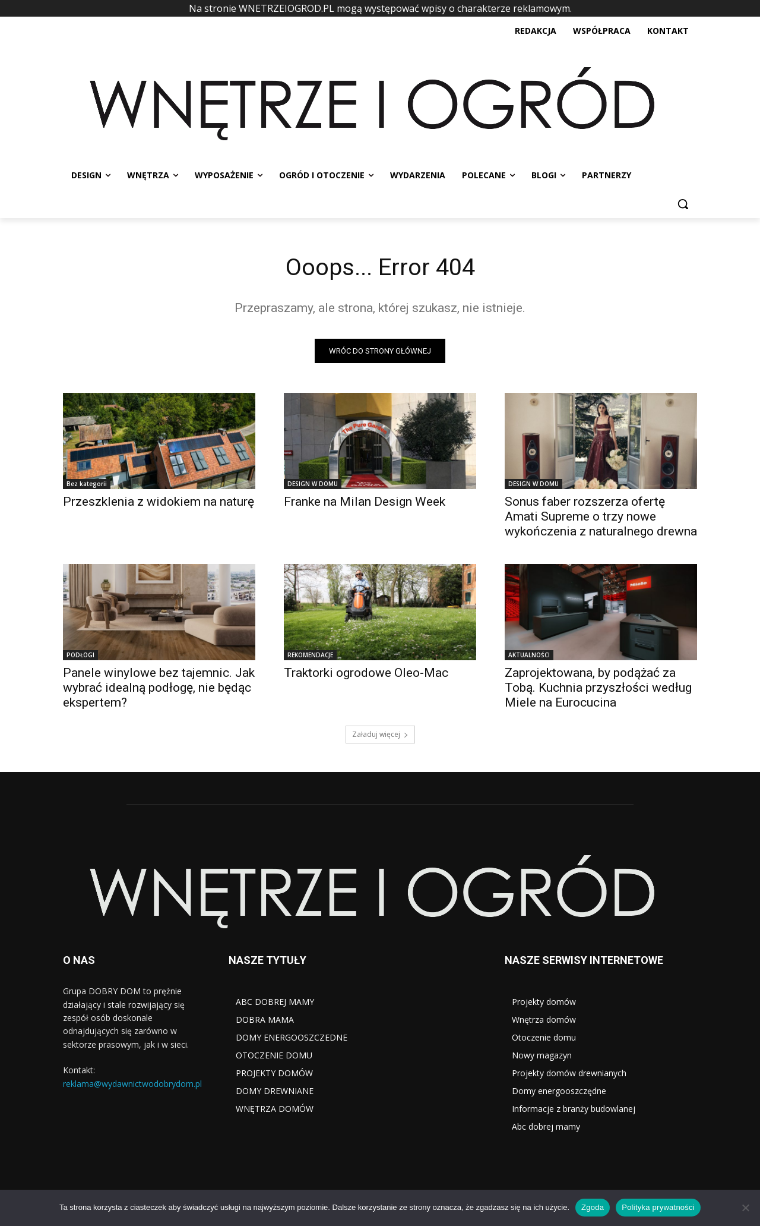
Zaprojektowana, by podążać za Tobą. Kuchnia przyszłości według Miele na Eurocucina (598, 688)
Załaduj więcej (380, 734)
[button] (683, 204)
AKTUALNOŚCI (529, 655)
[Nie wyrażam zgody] (745, 1208)
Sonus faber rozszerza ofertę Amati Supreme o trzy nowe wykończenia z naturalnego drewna (601, 516)
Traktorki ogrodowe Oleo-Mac (366, 673)
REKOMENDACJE (310, 655)
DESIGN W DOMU (312, 484)
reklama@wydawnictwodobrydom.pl (132, 1083)
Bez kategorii (86, 484)
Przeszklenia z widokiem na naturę (158, 501)
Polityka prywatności (658, 1207)
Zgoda (592, 1207)
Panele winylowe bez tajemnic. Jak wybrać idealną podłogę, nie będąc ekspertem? (159, 688)
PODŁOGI (80, 655)
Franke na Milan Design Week (364, 501)
